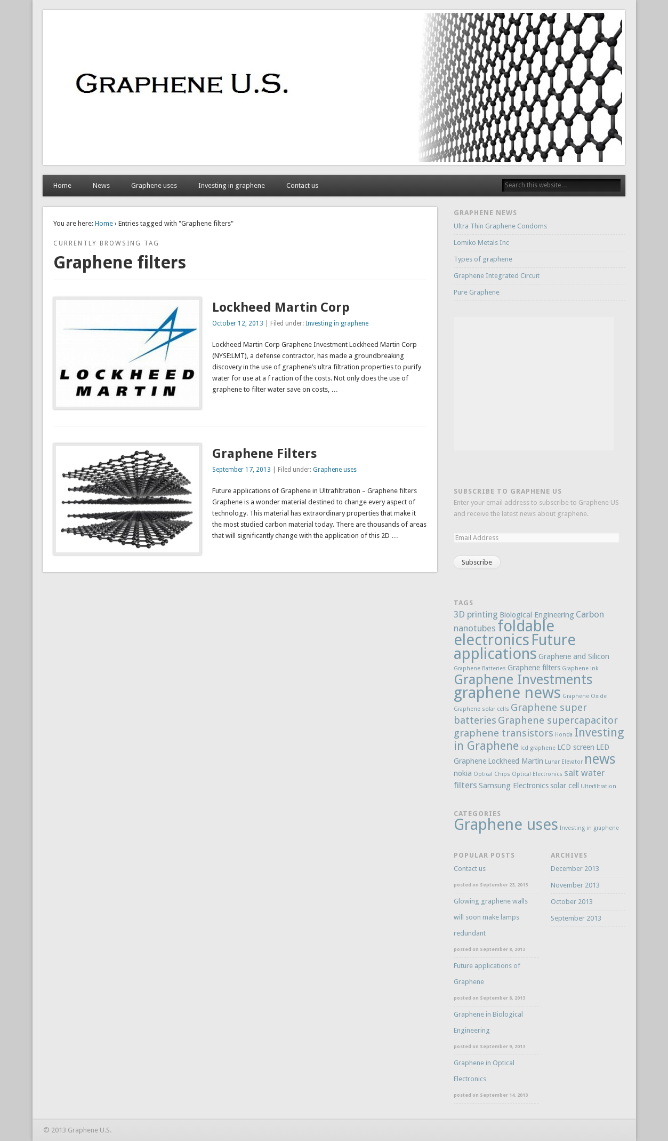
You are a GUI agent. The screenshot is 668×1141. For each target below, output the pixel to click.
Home (62, 185)
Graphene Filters (264, 453)
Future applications (515, 647)
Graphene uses (154, 185)
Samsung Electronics (514, 785)
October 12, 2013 (237, 323)
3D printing (476, 614)
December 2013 (575, 869)
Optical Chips (491, 774)
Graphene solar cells (481, 709)
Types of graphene (483, 259)
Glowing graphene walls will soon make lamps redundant (491, 917)
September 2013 (576, 918)
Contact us (302, 185)
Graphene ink (580, 668)
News (101, 185)
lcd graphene (538, 747)
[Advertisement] (534, 383)
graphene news (507, 693)
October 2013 (572, 902)
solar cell (564, 785)
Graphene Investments (523, 679)
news (600, 759)
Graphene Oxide (584, 696)
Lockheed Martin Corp (281, 307)
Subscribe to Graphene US (508, 491)
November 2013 (575, 885)
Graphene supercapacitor (558, 720)
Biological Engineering (537, 615)
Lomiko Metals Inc (481, 243)
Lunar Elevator (564, 761)
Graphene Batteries (480, 668)
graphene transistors (503, 733)
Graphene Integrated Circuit (497, 276)
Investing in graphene (231, 185)
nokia (463, 773)
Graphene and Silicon (573, 656)
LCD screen (575, 747)
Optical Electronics (537, 774)
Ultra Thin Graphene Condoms (500, 226)
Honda (564, 734)
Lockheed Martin (515, 761)
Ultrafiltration (598, 786)
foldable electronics (504, 633)
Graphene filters (534, 667)
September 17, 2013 (241, 469)
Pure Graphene (477, 292)
